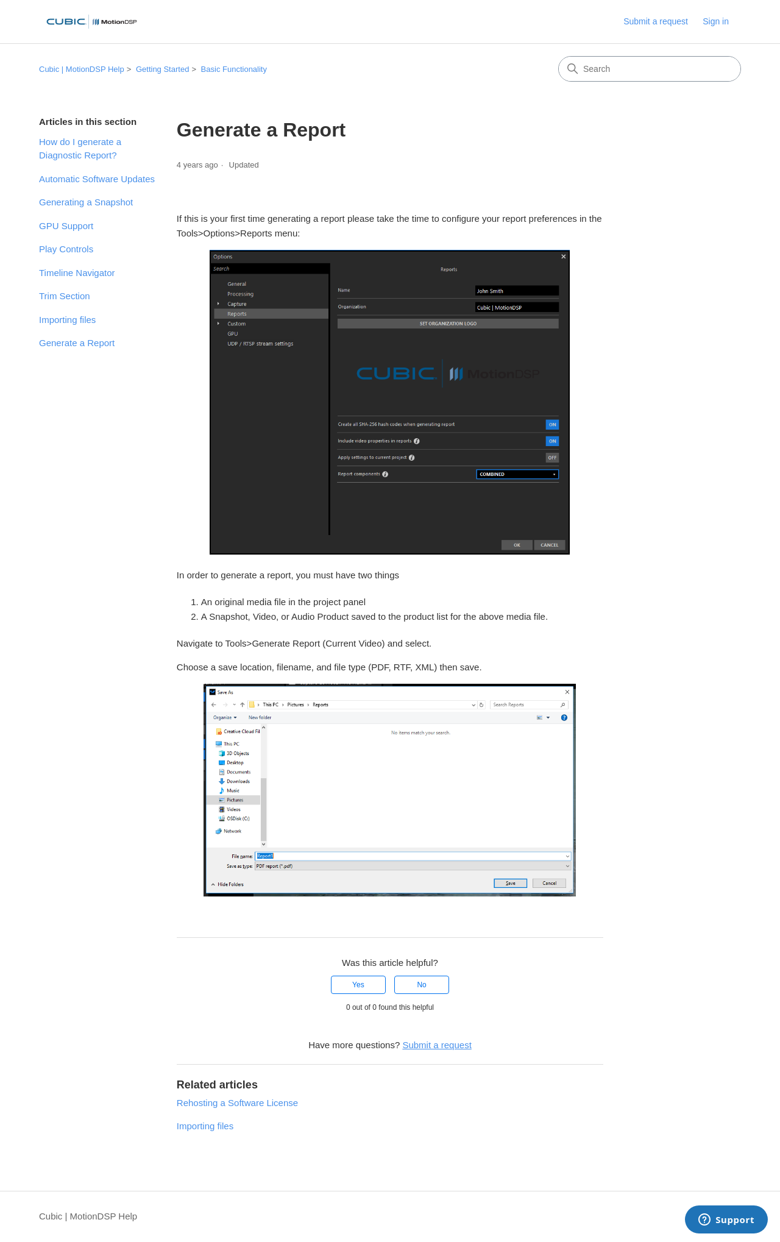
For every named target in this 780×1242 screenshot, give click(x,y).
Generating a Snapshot (86, 202)
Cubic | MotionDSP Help (81, 69)
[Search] (649, 69)
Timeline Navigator (77, 273)
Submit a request (655, 21)
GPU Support (66, 226)
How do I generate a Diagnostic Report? (80, 149)
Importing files (67, 319)
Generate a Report (77, 343)
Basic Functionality (234, 69)
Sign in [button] (716, 21)
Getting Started (162, 69)
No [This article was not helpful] (421, 985)
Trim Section (64, 296)
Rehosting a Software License (237, 1103)
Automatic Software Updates (97, 179)
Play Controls (66, 249)
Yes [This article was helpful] (358, 985)
